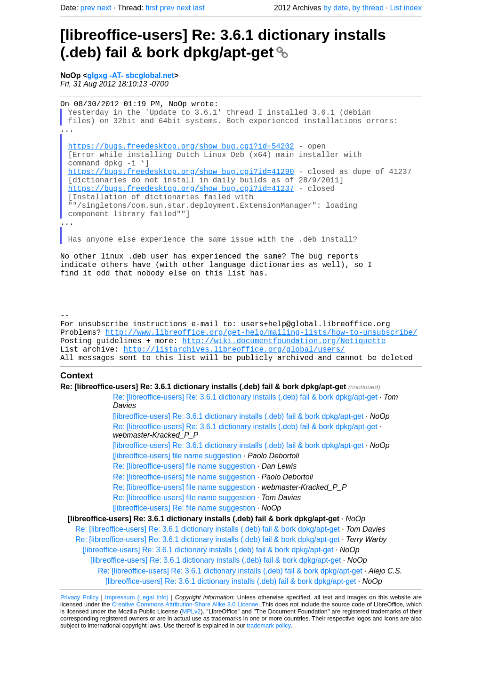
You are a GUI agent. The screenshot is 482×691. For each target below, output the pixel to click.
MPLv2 (191, 669)
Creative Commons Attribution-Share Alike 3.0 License (185, 662)
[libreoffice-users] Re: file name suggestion (184, 566)
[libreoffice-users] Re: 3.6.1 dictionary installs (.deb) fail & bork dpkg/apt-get (223, 43)
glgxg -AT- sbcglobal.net (130, 75)
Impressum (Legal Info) (137, 655)
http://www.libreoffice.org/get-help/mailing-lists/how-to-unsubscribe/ (261, 384)
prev (87, 8)
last (199, 8)
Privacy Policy (79, 655)
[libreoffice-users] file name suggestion (177, 514)
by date (335, 8)
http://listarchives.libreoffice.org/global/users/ (234, 405)
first (151, 8)
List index (406, 8)
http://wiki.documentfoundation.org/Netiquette (284, 395)
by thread (368, 8)
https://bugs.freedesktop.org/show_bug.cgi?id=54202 (181, 157)
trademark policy (268, 683)
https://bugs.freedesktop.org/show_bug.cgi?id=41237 (181, 209)
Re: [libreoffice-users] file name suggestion (184, 524)
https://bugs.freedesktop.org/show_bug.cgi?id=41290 (181, 188)
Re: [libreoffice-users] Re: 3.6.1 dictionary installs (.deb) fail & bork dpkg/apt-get (245, 455)
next (104, 8)
